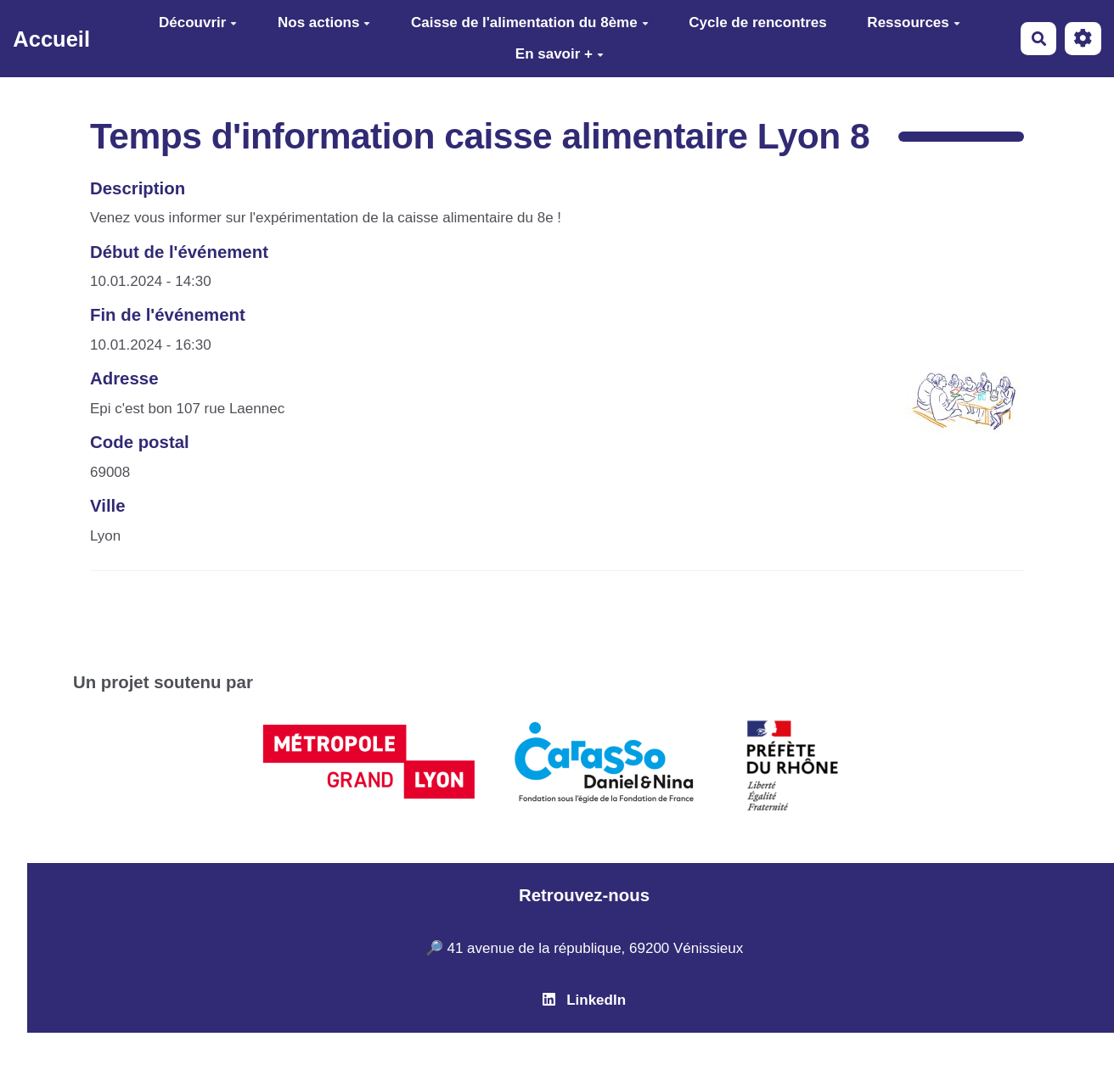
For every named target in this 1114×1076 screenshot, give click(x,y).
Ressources (913, 22)
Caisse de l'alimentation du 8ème (530, 22)
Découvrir (198, 22)
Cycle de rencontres (758, 22)
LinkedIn (584, 1000)
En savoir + (559, 54)
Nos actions (324, 22)
